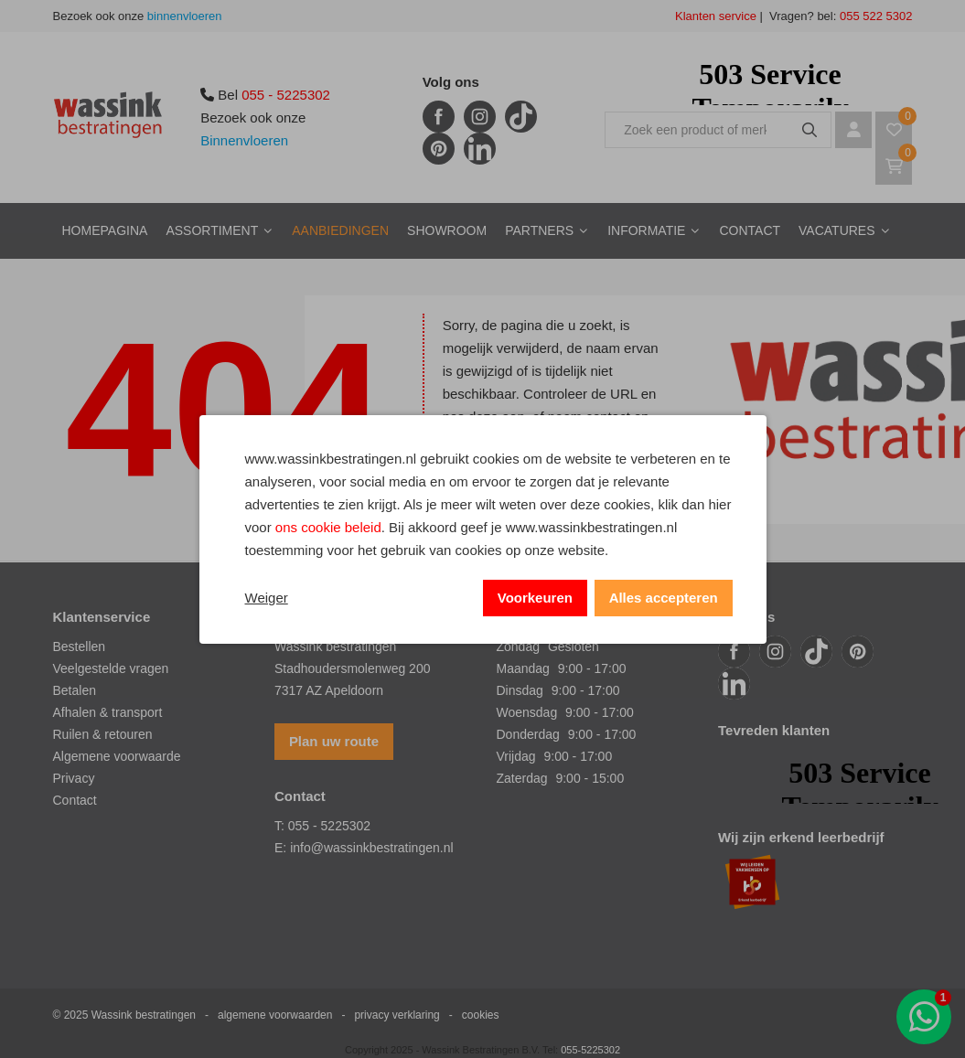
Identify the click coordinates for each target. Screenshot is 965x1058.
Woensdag (527, 712)
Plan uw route (334, 741)
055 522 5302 (874, 16)
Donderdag (528, 734)
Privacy (74, 778)
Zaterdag (522, 778)
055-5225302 (590, 1049)
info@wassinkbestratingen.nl (371, 847)
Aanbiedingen (340, 230)
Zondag (518, 646)
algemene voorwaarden (275, 1015)
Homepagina (105, 230)
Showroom (447, 230)
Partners (539, 230)
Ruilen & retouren (103, 734)
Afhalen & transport (108, 712)
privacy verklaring (396, 1015)
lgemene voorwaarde (121, 756)
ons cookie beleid (328, 527)
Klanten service (715, 16)
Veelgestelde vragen (111, 668)
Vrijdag (516, 756)
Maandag (523, 668)
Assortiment (212, 230)
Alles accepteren (662, 597)
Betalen (74, 690)
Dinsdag (520, 690)
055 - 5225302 (285, 94)
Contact (749, 230)
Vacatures (837, 230)
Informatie (646, 230)
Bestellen (79, 646)
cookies (480, 1015)
